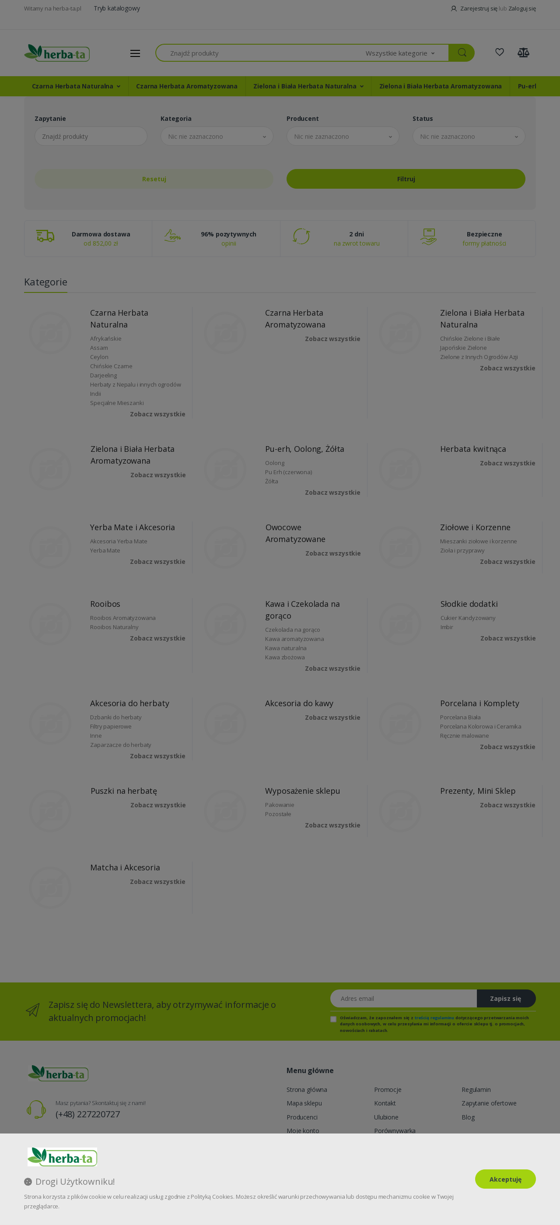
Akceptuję (506, 1179)
